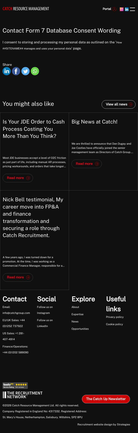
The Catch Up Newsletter (106, 399)
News (75, 321)
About (75, 307)
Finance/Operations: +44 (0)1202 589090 (15, 349)
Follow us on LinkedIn (45, 323)
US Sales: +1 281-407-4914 (13, 336)
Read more (15, 178)
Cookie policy (114, 324)
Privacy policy (115, 317)
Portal (107, 9)
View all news (116, 104)
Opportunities (80, 328)
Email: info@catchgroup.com (16, 310)
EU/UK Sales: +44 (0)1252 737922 (14, 323)
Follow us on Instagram (45, 310)
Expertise (77, 314)
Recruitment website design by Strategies (103, 424)
